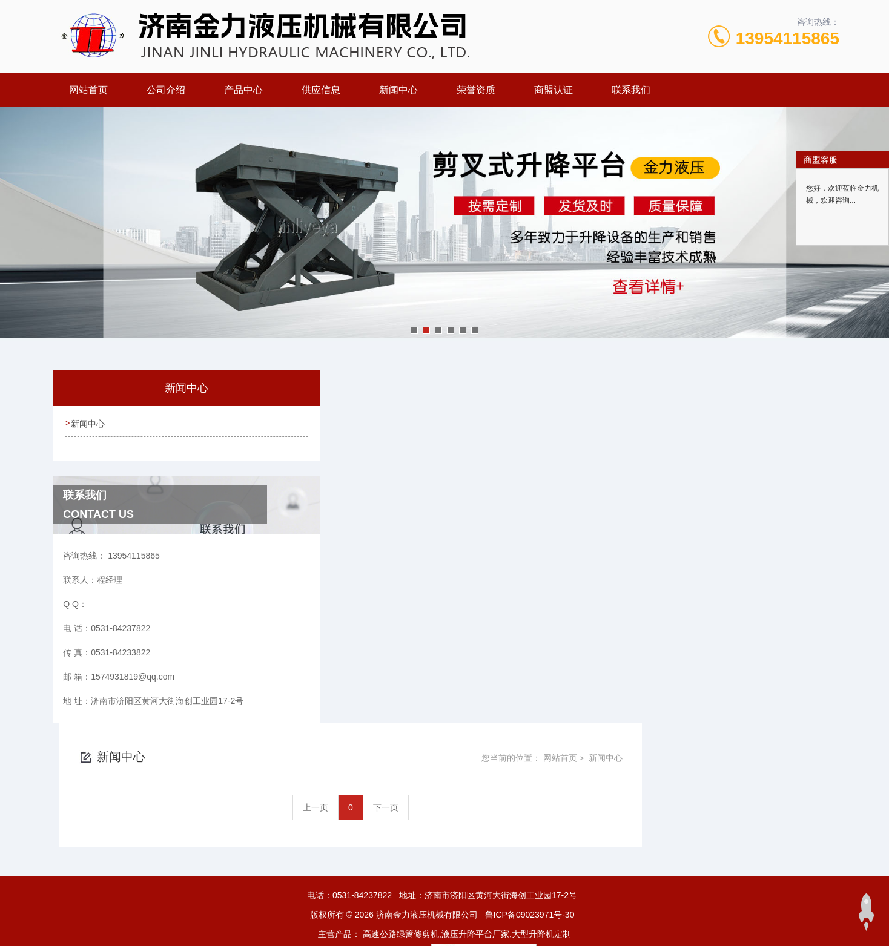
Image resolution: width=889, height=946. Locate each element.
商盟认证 (553, 90)
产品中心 (243, 90)
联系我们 (631, 90)
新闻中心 (398, 90)
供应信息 (321, 90)
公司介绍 (166, 90)
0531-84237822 (362, 794)
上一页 (513, 454)
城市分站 (114, 896)
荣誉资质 (476, 90)
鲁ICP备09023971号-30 (530, 813)
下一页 (583, 454)
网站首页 (88, 90)
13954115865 (787, 38)
